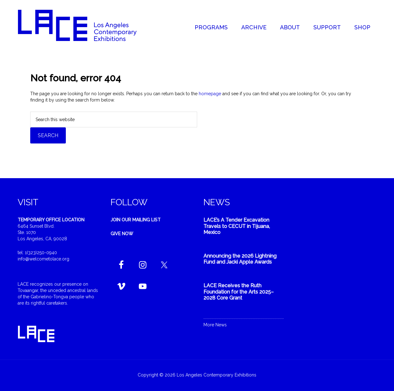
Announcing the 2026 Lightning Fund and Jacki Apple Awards (240, 259)
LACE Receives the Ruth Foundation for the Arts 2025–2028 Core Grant (238, 292)
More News (215, 324)
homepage (210, 93)
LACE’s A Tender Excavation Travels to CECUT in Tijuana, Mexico (236, 226)
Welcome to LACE (84, 25)
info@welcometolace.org (43, 258)
